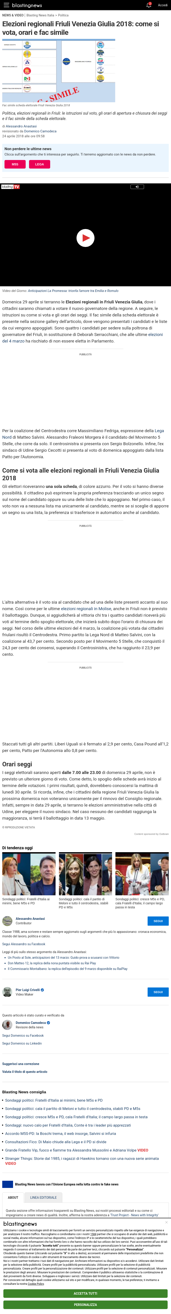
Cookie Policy (36, 1283)
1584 (93, 1234)
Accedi (163, 5)
